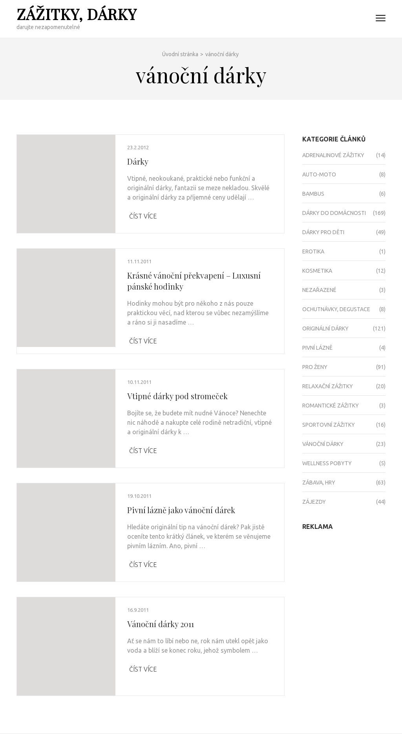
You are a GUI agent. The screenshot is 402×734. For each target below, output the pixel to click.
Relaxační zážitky (327, 386)
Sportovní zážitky (328, 425)
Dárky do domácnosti (334, 213)
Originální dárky (325, 328)
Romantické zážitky (330, 405)
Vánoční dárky (323, 444)
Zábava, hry (318, 482)
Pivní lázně (317, 348)
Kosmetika (317, 271)
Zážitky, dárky (76, 14)
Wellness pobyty (327, 463)
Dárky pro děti (323, 232)
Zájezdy (314, 502)
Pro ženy (314, 367)
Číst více (143, 216)
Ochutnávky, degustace (336, 309)
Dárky (137, 161)
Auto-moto (319, 174)
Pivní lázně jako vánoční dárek (181, 510)
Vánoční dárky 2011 (160, 623)
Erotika (313, 251)
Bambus (313, 194)
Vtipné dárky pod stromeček (177, 396)
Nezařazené (319, 290)
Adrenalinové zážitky (333, 155)
